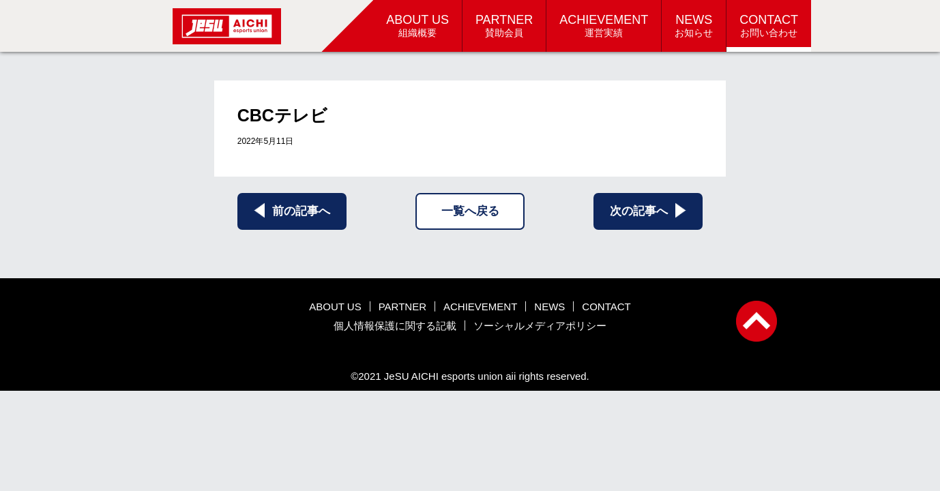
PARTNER (402, 306)
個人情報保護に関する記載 (395, 325)
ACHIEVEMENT (480, 306)
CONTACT (606, 306)
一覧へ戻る (470, 211)
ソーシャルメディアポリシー (539, 325)
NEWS (549, 306)
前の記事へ (292, 210)
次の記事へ (648, 210)
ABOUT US (335, 306)
